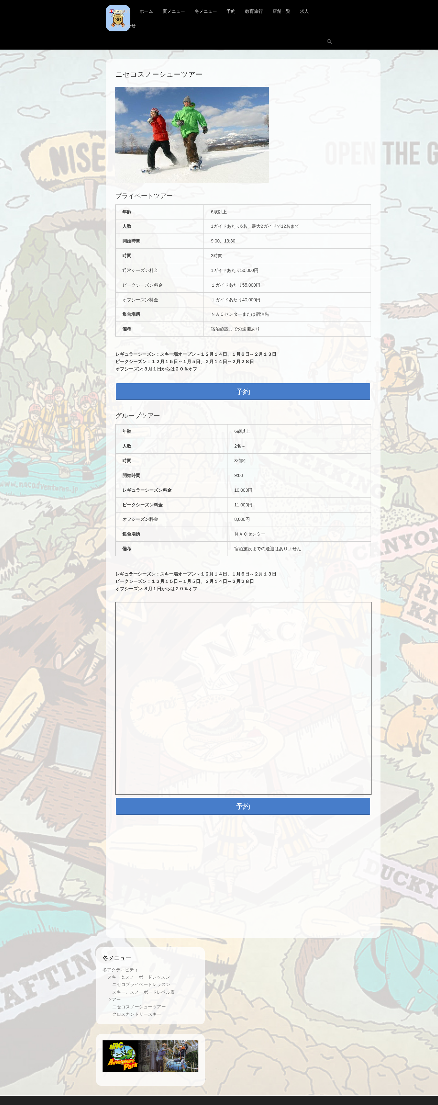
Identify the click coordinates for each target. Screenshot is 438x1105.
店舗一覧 (281, 11)
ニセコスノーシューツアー (139, 1006)
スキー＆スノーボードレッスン (138, 977)
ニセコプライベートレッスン (141, 984)
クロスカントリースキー (136, 1014)
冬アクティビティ (120, 970)
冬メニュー (206, 11)
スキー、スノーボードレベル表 (143, 992)
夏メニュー (174, 11)
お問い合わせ (122, 25)
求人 (304, 11)
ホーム (146, 11)
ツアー (114, 999)
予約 (231, 11)
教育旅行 (254, 11)
